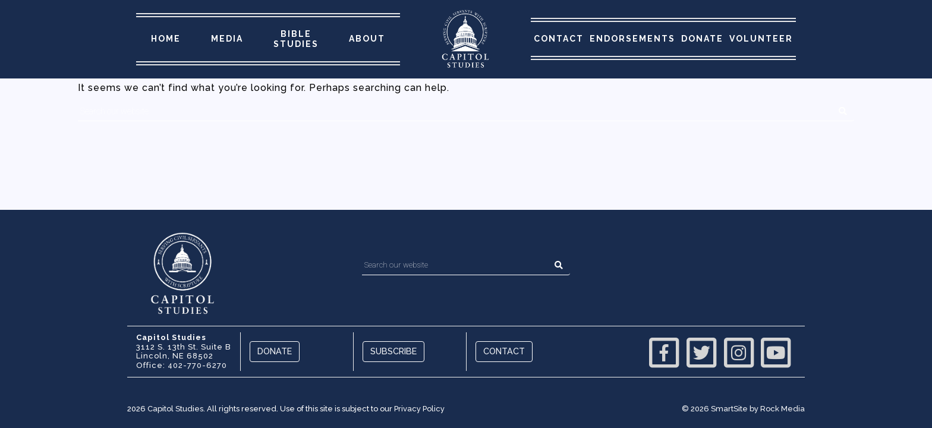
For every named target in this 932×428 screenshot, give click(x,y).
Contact (559, 38)
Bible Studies (296, 39)
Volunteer (761, 38)
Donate (702, 38)
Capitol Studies (175, 408)
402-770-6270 (197, 365)
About (367, 38)
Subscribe (393, 351)
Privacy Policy (419, 408)
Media (227, 38)
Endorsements (632, 38)
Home (166, 38)
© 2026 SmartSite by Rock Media (743, 408)
